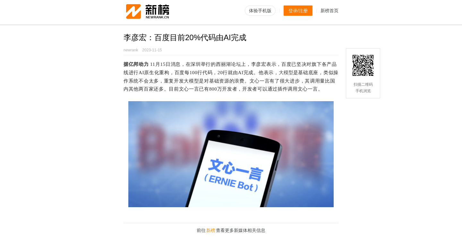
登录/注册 (298, 10)
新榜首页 (329, 10)
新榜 (210, 230)
